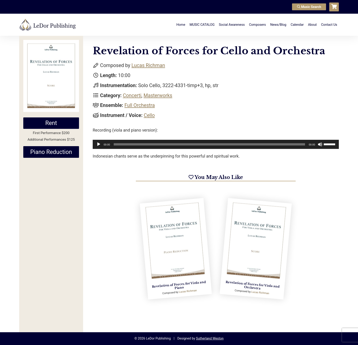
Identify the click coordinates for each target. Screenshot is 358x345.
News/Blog (278, 25)
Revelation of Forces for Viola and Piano (179, 285)
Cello (149, 115)
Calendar (297, 25)
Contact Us (329, 25)
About (312, 25)
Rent (51, 123)
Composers (257, 25)
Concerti (132, 95)
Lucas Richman (148, 65)
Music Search (309, 7)
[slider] (209, 144)
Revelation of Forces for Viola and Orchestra (252, 285)
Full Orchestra (139, 105)
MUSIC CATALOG (202, 25)
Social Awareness (232, 25)
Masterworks (158, 95)
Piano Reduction (51, 152)
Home (180, 25)
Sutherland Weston (210, 338)
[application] (216, 144)
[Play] (98, 144)
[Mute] (320, 144)
